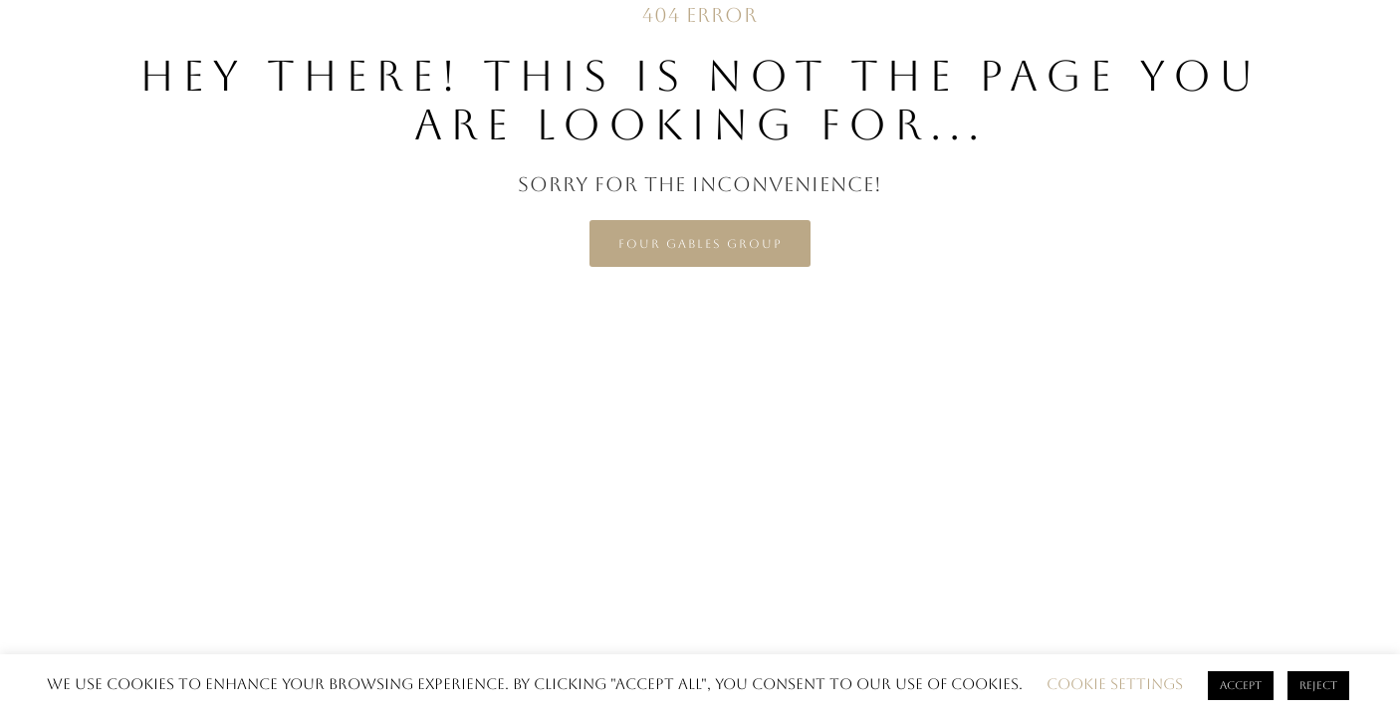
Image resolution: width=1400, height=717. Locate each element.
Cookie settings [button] (1115, 683)
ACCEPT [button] (1241, 685)
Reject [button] (1318, 685)
